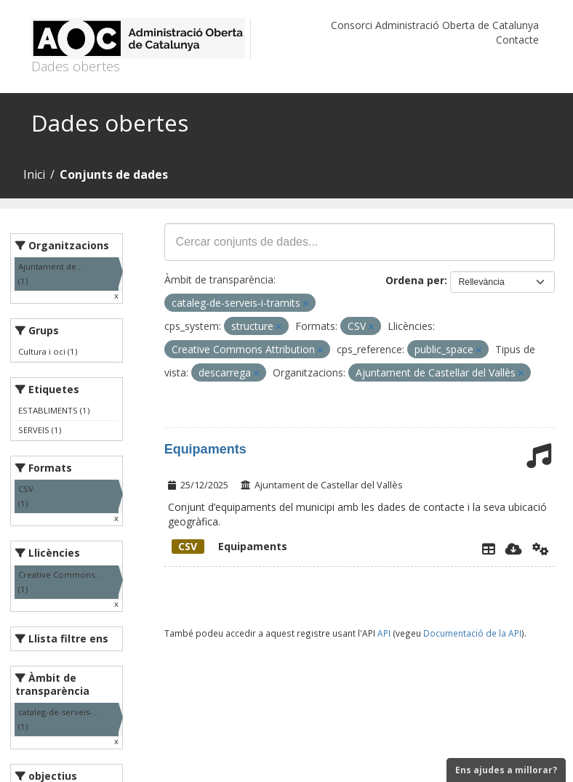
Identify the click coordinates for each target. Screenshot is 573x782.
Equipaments (205, 449)
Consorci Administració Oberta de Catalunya (435, 25)
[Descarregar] (513, 549)
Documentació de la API (472, 633)
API (383, 633)
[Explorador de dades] (488, 549)
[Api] (540, 549)
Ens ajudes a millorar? (506, 770)
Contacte (517, 40)
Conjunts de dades (114, 174)
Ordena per (414, 280)
